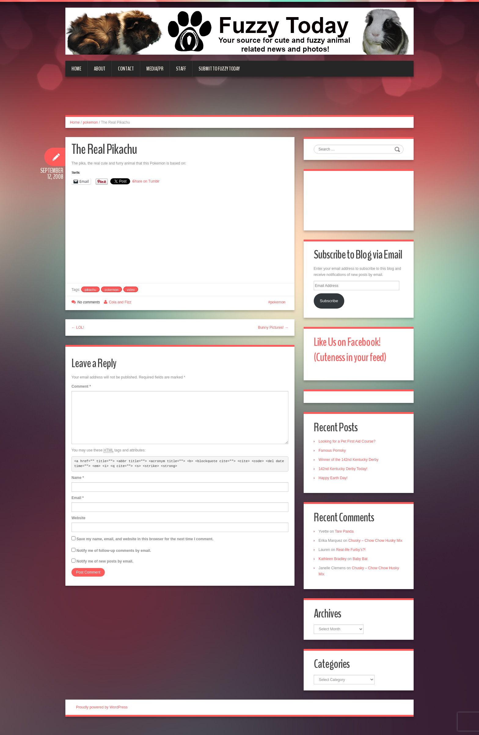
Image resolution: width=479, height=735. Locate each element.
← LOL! (77, 327)
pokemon (90, 122)
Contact (126, 68)
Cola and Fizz (120, 302)
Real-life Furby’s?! (351, 558)
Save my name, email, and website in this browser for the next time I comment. (144, 539)
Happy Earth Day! (333, 480)
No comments (88, 302)
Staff (181, 68)
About (99, 68)
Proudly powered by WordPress (102, 716)
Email (77, 498)
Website (78, 518)
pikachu (90, 289)
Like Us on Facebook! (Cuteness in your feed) (351, 351)
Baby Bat (360, 567)
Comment (81, 386)
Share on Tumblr (146, 181)
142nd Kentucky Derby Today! (343, 471)
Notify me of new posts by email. (104, 561)
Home (76, 68)
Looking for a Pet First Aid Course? (347, 443)
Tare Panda (344, 533)
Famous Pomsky (332, 452)
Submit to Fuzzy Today (219, 68)
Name (77, 478)
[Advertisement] (239, 99)
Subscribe (329, 301)
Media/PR (154, 68)
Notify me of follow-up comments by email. (113, 551)
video (131, 289)
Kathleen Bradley (333, 567)
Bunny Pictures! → (273, 327)
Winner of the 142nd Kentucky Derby (349, 461)
